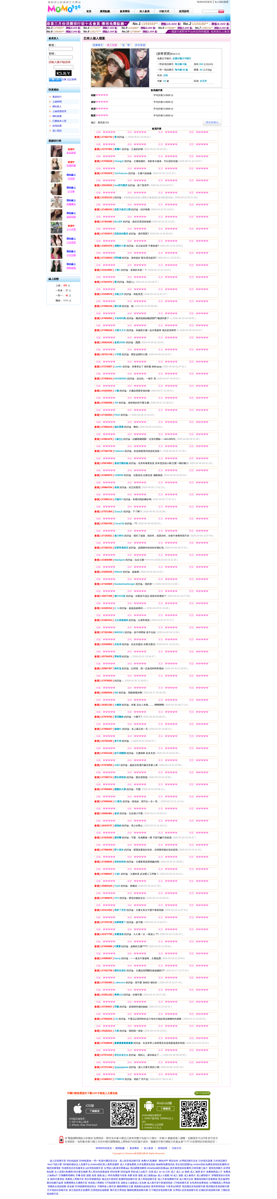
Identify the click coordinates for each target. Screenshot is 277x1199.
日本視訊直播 (205, 1160)
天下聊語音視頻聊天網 (160, 1190)
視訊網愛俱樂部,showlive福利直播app (149, 1168)
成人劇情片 (190, 1175)
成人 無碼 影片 (197, 1171)
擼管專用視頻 (158, 1186)
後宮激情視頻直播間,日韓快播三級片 (189, 1168)
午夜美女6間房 (173, 1186)
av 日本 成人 (168, 1171)
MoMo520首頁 (204, 2)
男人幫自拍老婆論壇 (98, 1171)
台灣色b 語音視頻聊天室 (185, 1190)
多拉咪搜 (71, 152)
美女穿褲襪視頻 (93, 1179)
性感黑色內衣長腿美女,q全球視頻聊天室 (82, 1168)
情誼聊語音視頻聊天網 (193, 1186)
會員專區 (134, 1148)
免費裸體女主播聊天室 (75, 1182)
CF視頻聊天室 (112, 1182)
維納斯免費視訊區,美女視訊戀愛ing (174, 1164)
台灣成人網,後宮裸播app (116, 1168)
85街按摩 (115, 1171)
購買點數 (120, 1148)
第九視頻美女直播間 (79, 1190)
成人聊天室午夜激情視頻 (160, 1182)
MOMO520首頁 (104, 1148)
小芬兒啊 (71, 255)
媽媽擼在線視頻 (142, 1186)
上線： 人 (63, 285)
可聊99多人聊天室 (106, 1186)
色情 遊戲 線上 (99, 1175)
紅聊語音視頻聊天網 (209, 1190)
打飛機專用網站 (67, 1175)
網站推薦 (57, 116)
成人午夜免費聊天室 (168, 1179)
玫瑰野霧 (71, 165)
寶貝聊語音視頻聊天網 (217, 1186)
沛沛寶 (71, 178)
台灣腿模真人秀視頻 (219, 1182)
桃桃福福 (71, 268)
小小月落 (71, 229)
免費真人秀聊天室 (74, 1179)
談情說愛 (57, 125)
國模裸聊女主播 (125, 1186)
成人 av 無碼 (182, 1171)
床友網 (70, 1186)
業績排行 (57, 96)
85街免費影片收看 (117, 1175)
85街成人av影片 (139, 1171)
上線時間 (57, 101)
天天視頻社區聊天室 (57, 1190)
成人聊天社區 (186, 1179)
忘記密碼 (71, 79)
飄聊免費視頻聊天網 (137, 1190)
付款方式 (176, 1148)
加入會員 (148, 1148)
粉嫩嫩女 (71, 204)
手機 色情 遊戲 (83, 1175)
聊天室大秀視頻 (118, 1190)
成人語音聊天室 (58, 1160)
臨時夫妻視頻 (57, 1179)
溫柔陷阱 (71, 216)
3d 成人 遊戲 (176, 1175)
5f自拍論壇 (72, 1160)
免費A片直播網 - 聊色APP (154, 1160)
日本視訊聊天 (220, 1160)
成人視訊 (57, 130)
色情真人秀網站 (96, 1182)
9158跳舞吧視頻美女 (85, 1186)
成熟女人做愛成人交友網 (133, 1182)
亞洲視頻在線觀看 (100, 1190)
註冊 (64, 79)
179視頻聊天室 (181, 1182)
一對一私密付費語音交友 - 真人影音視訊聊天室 (116, 1160)
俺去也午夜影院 (110, 1179)
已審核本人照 (59, 121)
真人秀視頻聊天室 (147, 1179)
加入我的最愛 (221, 2)
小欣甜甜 (71, 242)
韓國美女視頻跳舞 (57, 1186)
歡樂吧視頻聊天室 (128, 1179)
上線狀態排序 (59, 111)
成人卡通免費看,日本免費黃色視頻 (137, 1164)
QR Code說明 (202, 1093)
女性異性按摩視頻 (199, 1182)
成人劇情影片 (203, 1175)
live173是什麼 (55, 1164)
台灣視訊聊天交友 (188, 1160)
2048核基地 (85, 1160)
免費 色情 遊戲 (135, 1175)
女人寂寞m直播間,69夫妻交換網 (71, 1171)
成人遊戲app (150, 1175)
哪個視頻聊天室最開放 (205, 1179)
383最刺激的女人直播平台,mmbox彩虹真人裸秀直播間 (91, 1164)
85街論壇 (125, 1171)
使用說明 (162, 1148)
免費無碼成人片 (214, 1171)
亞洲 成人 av (155, 1171)
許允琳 (71, 191)
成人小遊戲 (163, 1175)
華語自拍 (173, 1160)
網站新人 (57, 106)
